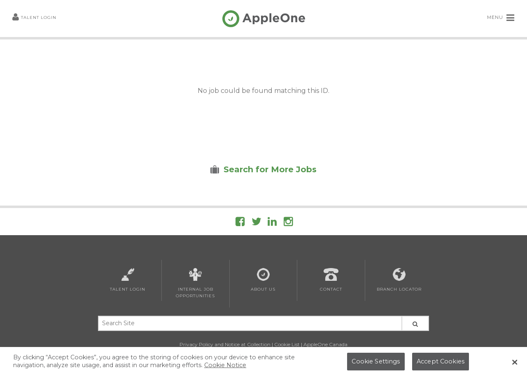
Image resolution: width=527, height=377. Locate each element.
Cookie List (287, 344)
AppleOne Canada (325, 344)
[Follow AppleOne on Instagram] (288, 223)
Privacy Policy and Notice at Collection (225, 344)
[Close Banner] (514, 364)
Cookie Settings (376, 363)
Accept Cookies (440, 363)
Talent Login (34, 18)
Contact (331, 280)
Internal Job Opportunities (195, 283)
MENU (501, 17)
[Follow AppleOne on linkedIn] (272, 223)
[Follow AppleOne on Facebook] (240, 223)
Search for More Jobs (270, 169)
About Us (263, 280)
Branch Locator (399, 280)
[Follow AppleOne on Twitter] (256, 223)
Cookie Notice (225, 367)
